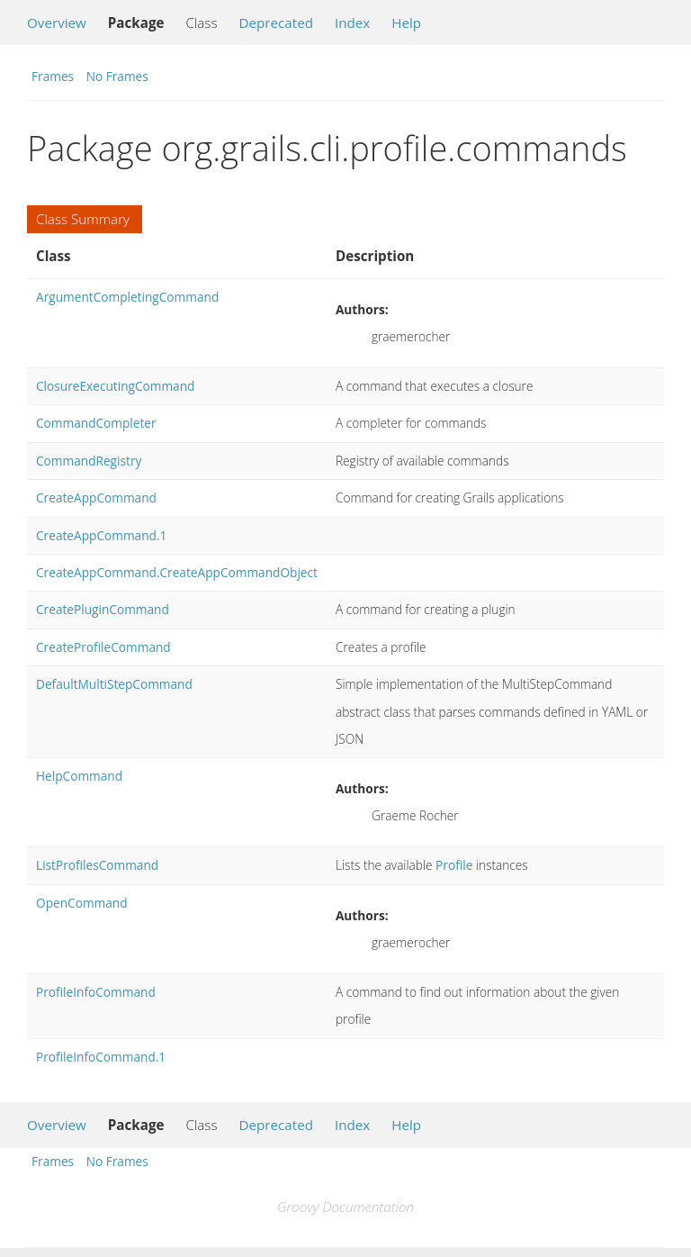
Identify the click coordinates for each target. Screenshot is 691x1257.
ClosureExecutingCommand (115, 385)
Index (352, 23)
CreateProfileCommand (103, 647)
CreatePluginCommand (102, 609)
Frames (52, 76)
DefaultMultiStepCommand (114, 683)
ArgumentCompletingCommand (127, 296)
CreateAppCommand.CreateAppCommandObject (177, 572)
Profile (453, 864)
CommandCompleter (96, 422)
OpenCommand (82, 902)
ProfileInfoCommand (96, 991)
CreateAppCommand (96, 497)
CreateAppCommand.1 (101, 535)
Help (406, 23)
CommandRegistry (88, 460)
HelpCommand (79, 775)
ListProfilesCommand (97, 864)
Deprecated (275, 23)
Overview (56, 23)
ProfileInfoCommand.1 (101, 1056)
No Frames (117, 76)
